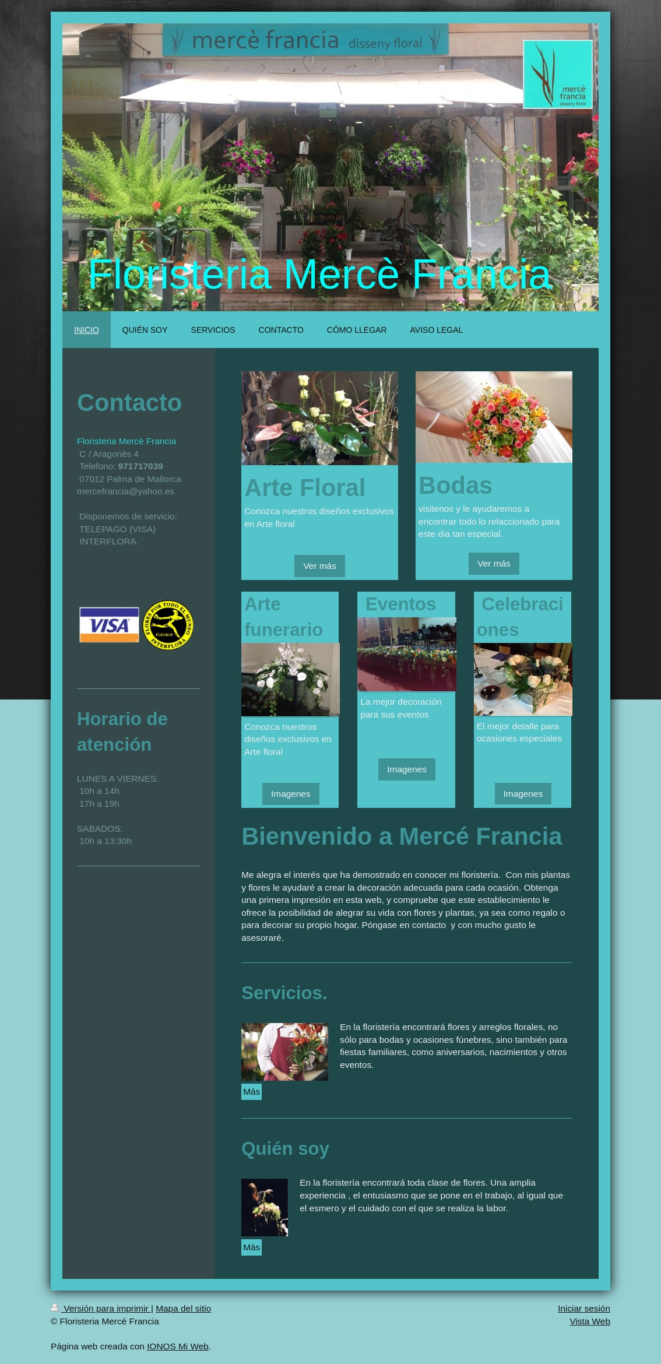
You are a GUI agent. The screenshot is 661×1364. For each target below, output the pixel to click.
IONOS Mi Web (178, 1346)
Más (251, 1091)
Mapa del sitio (183, 1308)
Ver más (319, 566)
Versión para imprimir (101, 1308)
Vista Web (589, 1321)
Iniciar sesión (584, 1308)
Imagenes (291, 794)
